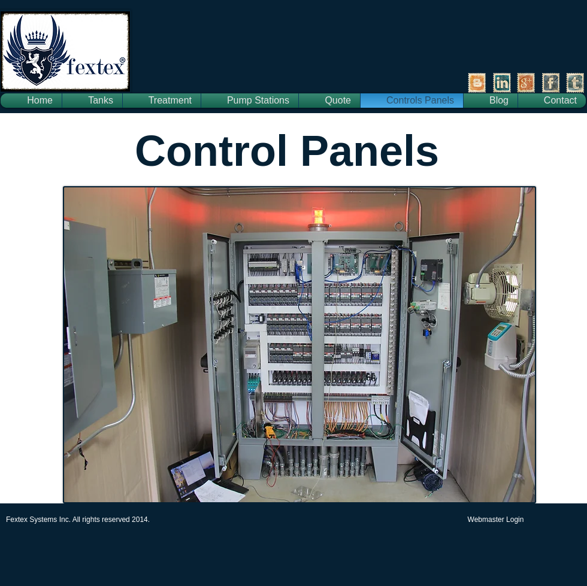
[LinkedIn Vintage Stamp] (501, 82)
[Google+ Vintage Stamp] (526, 82)
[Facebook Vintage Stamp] (550, 82)
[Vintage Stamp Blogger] (477, 82)
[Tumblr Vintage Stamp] (575, 82)
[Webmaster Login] (495, 519)
